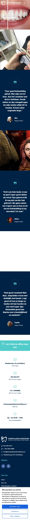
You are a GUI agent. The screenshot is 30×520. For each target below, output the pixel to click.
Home (3, 21)
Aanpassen (15, 511)
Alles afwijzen (15, 516)
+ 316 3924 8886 (8, 449)
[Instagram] (8, 466)
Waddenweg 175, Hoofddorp (13, 455)
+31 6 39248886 (15, 391)
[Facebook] (3, 466)
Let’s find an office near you (17, 347)
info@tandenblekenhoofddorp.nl (15, 404)
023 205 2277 (15, 377)
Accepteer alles (15, 506)
